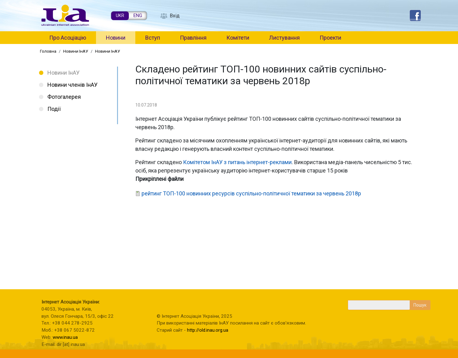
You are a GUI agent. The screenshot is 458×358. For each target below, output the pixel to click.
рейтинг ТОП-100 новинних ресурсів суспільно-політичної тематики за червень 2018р (251, 193)
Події (54, 109)
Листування (284, 37)
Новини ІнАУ (75, 51)
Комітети (237, 37)
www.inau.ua (65, 337)
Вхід (175, 16)
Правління (193, 37)
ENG (137, 15)
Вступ (152, 37)
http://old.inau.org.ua (207, 330)
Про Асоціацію (67, 37)
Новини (115, 37)
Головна (48, 51)
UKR (120, 15)
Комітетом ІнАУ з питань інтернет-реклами (237, 162)
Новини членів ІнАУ (72, 84)
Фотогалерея (64, 97)
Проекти (330, 37)
